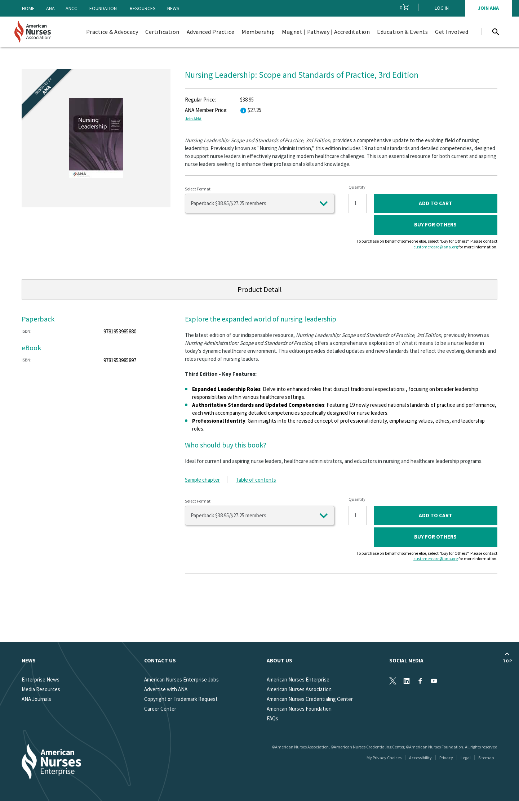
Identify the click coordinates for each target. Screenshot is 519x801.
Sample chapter (202, 479)
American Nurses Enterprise (298, 679)
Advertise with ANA (165, 689)
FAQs (272, 718)
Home (28, 8)
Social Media (406, 660)
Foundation (103, 8)
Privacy (446, 757)
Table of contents (256, 479)
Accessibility (420, 757)
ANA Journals (36, 699)
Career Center (160, 708)
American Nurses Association (299, 689)
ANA (50, 8)
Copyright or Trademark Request (181, 699)
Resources (143, 8)
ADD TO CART (435, 203)
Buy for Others (435, 224)
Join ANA (193, 118)
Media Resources (41, 689)
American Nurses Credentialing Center (310, 699)
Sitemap (486, 757)
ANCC (71, 8)
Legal (466, 757)
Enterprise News (40, 679)
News (173, 8)
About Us (279, 660)
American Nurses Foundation (299, 708)
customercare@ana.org (435, 246)
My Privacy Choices (384, 757)
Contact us (160, 660)
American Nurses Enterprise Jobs (181, 679)
